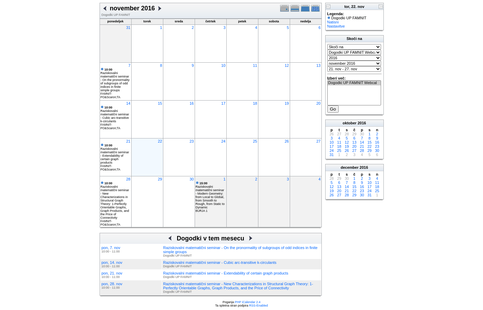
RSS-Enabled (258, 305)
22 (160, 141)
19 (287, 103)
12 (287, 65)
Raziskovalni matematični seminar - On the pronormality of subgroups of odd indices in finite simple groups (115, 80)
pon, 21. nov (112, 273)
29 (160, 179)
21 (128, 141)
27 (318, 141)
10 (223, 65)
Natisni (333, 22)
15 (160, 103)
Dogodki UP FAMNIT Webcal (354, 83)
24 (223, 141)
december (350, 167)
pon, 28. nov (112, 284)
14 (128, 103)
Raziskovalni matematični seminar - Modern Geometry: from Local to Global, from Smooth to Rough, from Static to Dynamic (210, 195)
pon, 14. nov (112, 262)
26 (287, 141)
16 (191, 103)
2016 (362, 123)
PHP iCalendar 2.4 (247, 302)
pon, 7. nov (111, 248)
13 (318, 65)
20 (318, 103)
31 (128, 27)
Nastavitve (336, 26)
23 (191, 141)
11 (255, 65)
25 (255, 141)
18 (255, 103)
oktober (350, 123)
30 (191, 179)
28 (128, 179)
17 (223, 103)
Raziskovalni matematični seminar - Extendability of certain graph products (115, 154)
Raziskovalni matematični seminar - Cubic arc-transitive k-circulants (115, 114)
